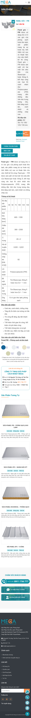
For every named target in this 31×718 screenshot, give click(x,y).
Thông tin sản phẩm (11, 146)
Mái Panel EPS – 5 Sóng (15, 547)
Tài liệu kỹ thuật (9, 155)
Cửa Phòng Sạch (6, 672)
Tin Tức (4, 678)
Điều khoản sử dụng (7, 655)
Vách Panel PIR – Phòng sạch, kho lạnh (15, 426)
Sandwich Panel (20, 141)
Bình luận (7, 151)
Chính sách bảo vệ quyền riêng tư (11, 657)
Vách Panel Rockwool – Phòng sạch (15, 507)
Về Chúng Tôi (5, 666)
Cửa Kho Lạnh (6, 669)
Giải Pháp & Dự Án (7, 675)
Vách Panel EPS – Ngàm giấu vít (15, 467)
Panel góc (24, 139)
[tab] (10, 146)
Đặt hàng (26, 133)
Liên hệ (19, 133)
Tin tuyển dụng (6, 703)
